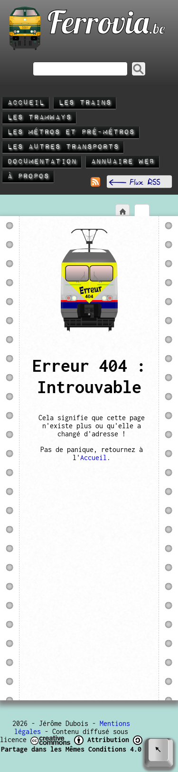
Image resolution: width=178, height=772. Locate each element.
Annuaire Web (122, 161)
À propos (28, 176)
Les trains (84, 102)
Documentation (41, 161)
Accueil (25, 102)
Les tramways (39, 117)
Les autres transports (63, 146)
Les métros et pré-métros (70, 132)
